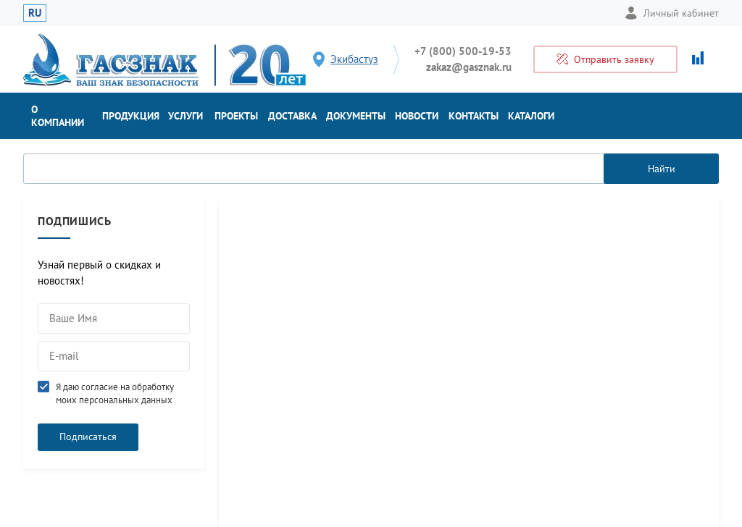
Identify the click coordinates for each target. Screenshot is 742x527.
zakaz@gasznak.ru (469, 67)
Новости (416, 115)
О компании (57, 116)
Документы (355, 115)
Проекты (236, 115)
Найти (661, 168)
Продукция (130, 115)
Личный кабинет (672, 13)
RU (34, 13)
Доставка (292, 115)
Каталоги (531, 115)
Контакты (474, 115)
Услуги (185, 115)
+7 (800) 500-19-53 (463, 51)
